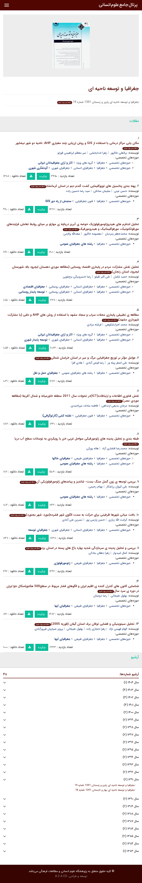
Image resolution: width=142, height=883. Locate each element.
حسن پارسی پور (95, 520)
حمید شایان (120, 276)
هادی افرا (77, 363)
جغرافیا (101, 163)
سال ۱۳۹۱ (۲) (131, 779)
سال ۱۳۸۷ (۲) (130, 821)
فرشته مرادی (94, 324)
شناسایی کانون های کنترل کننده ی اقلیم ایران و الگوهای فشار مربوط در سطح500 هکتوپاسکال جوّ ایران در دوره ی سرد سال (72, 588)
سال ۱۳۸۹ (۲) (131, 806)
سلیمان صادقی (101, 191)
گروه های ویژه (85, 163)
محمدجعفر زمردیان (116, 233)
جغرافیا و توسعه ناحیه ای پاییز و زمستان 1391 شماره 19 (105, 785)
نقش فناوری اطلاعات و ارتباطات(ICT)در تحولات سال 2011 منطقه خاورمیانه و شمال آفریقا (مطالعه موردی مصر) (75, 398)
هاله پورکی (92, 448)
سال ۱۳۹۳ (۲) (130, 764)
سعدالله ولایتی (71, 233)
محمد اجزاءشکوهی (116, 324)
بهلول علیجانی (119, 595)
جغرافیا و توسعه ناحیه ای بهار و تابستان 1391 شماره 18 (105, 790)
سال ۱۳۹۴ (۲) (131, 757)
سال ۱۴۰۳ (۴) (131, 690)
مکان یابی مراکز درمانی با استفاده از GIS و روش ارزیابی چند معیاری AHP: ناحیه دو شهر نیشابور (77, 145)
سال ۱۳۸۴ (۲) (130, 844)
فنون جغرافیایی (84, 201)
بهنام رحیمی (96, 486)
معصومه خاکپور (92, 233)
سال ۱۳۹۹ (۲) (131, 720)
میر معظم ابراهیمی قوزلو (72, 153)
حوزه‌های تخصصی (120, 163)
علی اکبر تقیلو (102, 276)
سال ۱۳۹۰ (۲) (131, 799)
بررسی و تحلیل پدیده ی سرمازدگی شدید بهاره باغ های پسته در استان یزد (80, 548)
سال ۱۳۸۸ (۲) (130, 814)
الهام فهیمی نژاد (118, 629)
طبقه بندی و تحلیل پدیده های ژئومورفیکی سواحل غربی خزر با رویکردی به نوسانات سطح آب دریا (77, 441)
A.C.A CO (61, 876)
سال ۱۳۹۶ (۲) (131, 742)
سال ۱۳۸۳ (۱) (131, 851)
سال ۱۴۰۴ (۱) (131, 682)
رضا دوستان (100, 595)
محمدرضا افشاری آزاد (114, 448)
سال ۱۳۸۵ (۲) (130, 836)
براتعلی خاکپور (119, 153)
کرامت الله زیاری (117, 520)
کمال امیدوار (120, 553)
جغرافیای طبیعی (83, 458)
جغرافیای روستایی (59, 286)
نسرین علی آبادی (72, 520)
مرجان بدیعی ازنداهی (114, 405)
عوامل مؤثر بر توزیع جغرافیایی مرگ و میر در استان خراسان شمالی (85, 357)
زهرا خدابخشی (98, 153)
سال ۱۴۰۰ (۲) (131, 712)
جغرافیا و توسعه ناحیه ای (113, 89)
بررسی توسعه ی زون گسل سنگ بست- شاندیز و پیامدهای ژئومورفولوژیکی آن (78, 481)
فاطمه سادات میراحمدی (84, 405)
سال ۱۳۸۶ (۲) (131, 829)
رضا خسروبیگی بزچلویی (77, 276)
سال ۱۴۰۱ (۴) (131, 705)
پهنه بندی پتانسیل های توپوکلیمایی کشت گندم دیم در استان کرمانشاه (83, 186)
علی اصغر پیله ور (117, 363)
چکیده (43, 176)
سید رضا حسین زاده (78, 191)
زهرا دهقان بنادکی (99, 553)
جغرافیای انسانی (83, 168)
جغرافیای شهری (61, 168)
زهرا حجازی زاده (95, 629)
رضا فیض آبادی (95, 363)
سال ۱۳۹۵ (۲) (130, 750)
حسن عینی (120, 191)
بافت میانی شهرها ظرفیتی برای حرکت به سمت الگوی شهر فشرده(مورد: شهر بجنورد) (72, 514)
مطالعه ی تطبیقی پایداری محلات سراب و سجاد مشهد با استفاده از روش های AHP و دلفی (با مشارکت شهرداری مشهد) (73, 317)
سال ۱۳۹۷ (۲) (131, 735)
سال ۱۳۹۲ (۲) (131, 772)
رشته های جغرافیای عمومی (77, 373)
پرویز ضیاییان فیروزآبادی (49, 629)
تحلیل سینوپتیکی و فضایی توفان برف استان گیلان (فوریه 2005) (84, 623)
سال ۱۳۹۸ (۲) (131, 727)
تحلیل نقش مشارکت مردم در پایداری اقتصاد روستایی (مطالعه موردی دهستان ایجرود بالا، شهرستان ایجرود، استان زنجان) (75, 269)
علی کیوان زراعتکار (116, 486)
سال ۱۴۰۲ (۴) (131, 697)
